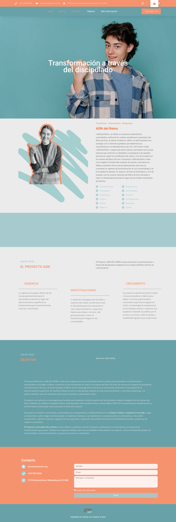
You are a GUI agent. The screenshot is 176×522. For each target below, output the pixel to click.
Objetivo (91, 12)
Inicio (50, 12)
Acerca (62, 12)
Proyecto (76, 12)
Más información (109, 12)
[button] (159, 3)
